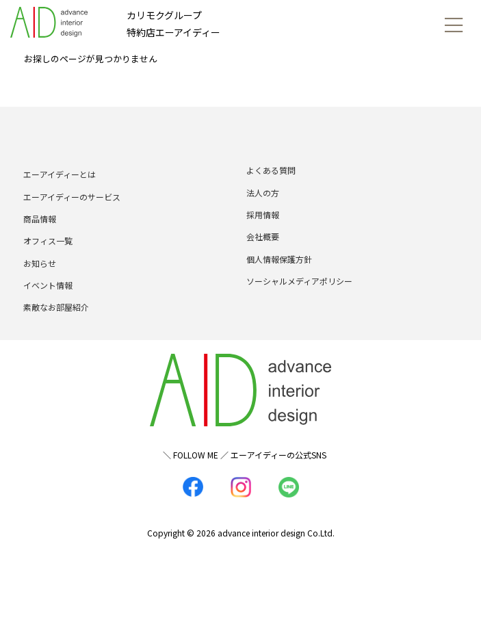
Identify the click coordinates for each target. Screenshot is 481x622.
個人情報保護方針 (279, 259)
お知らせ (39, 263)
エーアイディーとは (59, 174)
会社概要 (262, 236)
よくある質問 (271, 170)
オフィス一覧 (48, 240)
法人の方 (262, 192)
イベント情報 (48, 285)
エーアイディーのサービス (71, 197)
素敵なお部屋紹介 (56, 307)
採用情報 (262, 214)
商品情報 (39, 218)
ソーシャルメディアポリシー (299, 281)
